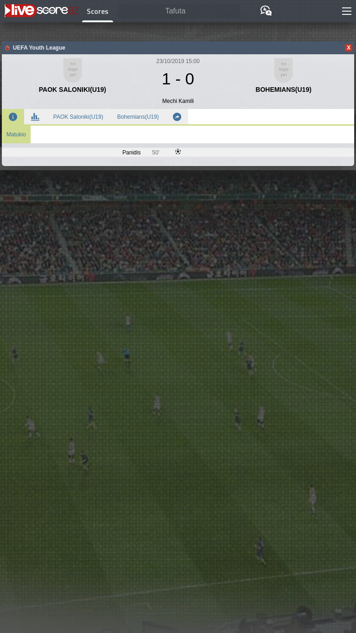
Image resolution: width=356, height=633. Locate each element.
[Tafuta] (179, 11)
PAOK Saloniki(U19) (78, 117)
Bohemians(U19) (138, 117)
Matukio (16, 134)
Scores (97, 11)
